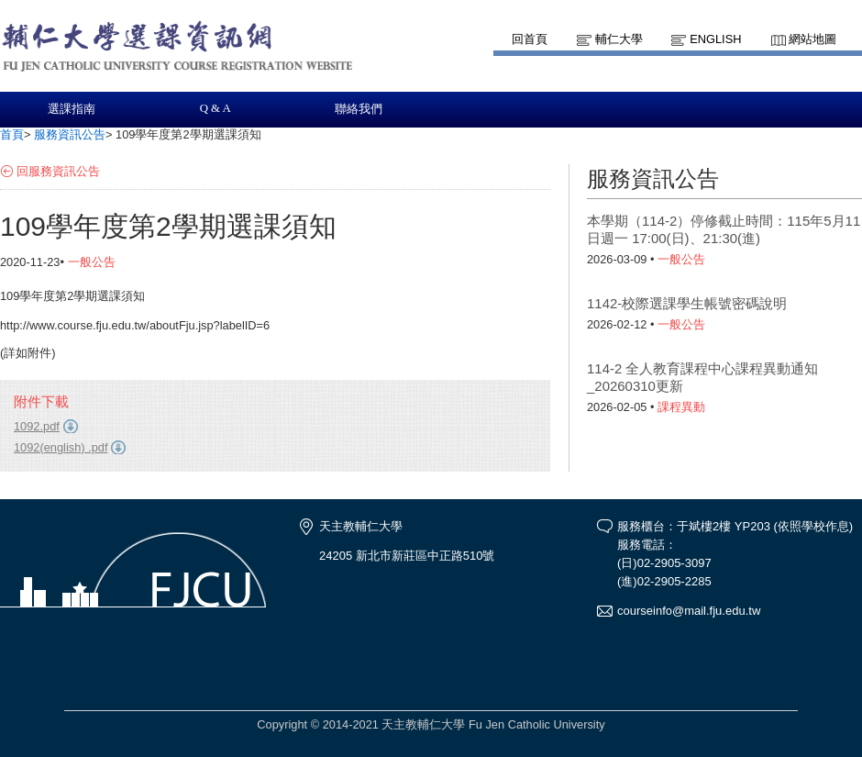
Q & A (215, 108)
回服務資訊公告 (58, 171)
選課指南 (71, 109)
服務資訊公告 (69, 134)
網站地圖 (812, 39)
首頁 (12, 134)
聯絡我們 (358, 109)
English (715, 39)
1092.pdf (37, 426)
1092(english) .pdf (60, 447)
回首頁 (529, 39)
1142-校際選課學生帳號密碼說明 (687, 303)
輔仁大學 (619, 39)
